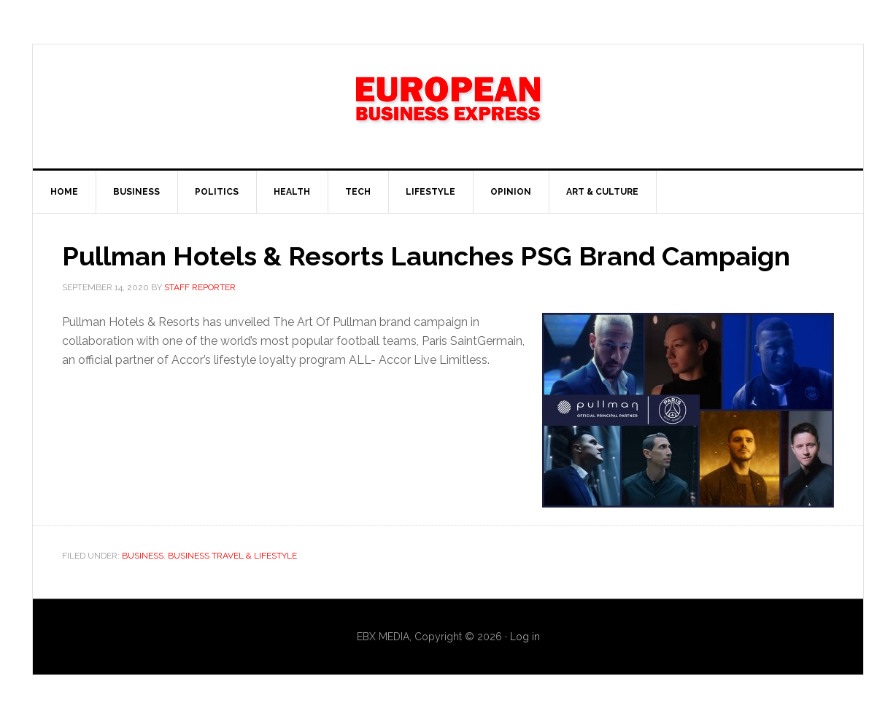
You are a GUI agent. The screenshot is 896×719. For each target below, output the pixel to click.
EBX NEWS (448, 106)
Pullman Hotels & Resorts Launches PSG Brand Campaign (426, 256)
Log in (525, 636)
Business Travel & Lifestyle (232, 556)
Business (142, 556)
